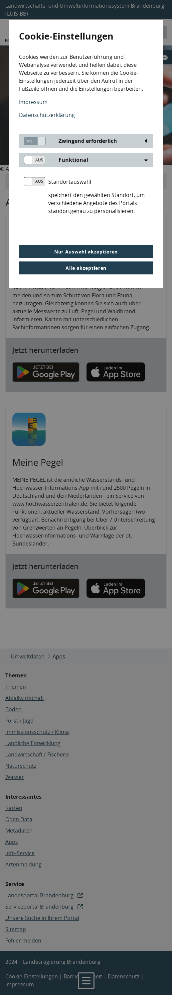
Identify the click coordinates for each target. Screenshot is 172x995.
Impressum (33, 102)
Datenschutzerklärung (47, 115)
